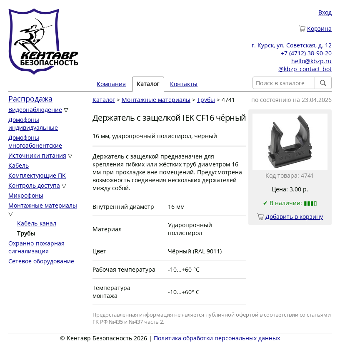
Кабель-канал (36, 223)
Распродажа (30, 99)
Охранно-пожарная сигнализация (36, 247)
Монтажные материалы (42, 205)
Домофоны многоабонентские (35, 141)
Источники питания (37, 155)
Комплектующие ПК (37, 175)
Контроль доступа (34, 185)
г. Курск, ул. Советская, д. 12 (292, 45)
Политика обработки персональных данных (217, 338)
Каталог (148, 84)
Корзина (319, 28)
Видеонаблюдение (35, 110)
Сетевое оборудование (41, 261)
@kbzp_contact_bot (305, 69)
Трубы (206, 100)
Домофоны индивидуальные (33, 123)
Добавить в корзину (294, 217)
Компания (111, 84)
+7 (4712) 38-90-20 (306, 53)
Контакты (184, 84)
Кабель (18, 165)
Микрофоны (25, 195)
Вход (325, 12)
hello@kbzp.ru (311, 61)
